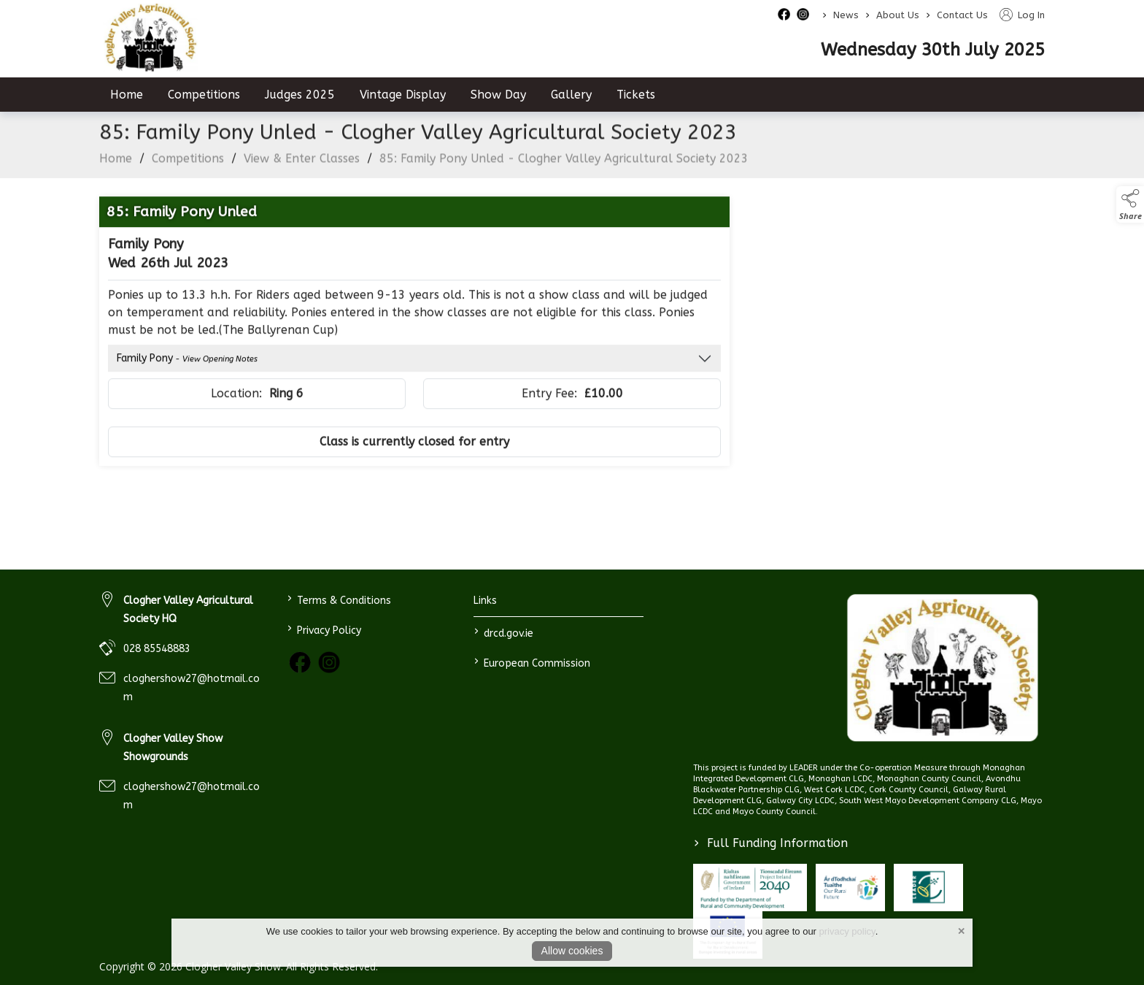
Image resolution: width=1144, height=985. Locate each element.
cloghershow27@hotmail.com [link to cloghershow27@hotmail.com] (191, 687)
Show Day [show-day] (498, 94)
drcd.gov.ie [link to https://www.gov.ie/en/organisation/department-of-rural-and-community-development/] (503, 632)
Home (126, 94)
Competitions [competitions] (204, 94)
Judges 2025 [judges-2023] (300, 94)
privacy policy (847, 931)
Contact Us (962, 14)
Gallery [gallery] (571, 94)
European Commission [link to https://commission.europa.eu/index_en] (532, 662)
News (846, 14)
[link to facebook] (300, 662)
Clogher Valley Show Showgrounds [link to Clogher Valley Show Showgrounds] (173, 747)
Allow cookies (572, 951)
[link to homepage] (942, 668)
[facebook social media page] (784, 14)
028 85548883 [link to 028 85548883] (156, 649)
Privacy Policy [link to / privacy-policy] (323, 629)
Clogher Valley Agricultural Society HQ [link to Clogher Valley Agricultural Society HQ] (188, 609)
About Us (897, 14)
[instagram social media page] (803, 14)
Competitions (188, 162)
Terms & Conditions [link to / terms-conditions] (338, 599)
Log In (1022, 14)
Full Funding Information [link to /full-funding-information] (771, 843)
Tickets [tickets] (636, 94)
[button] (1130, 204)
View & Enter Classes (302, 162)
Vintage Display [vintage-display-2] (403, 94)
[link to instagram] (329, 662)
